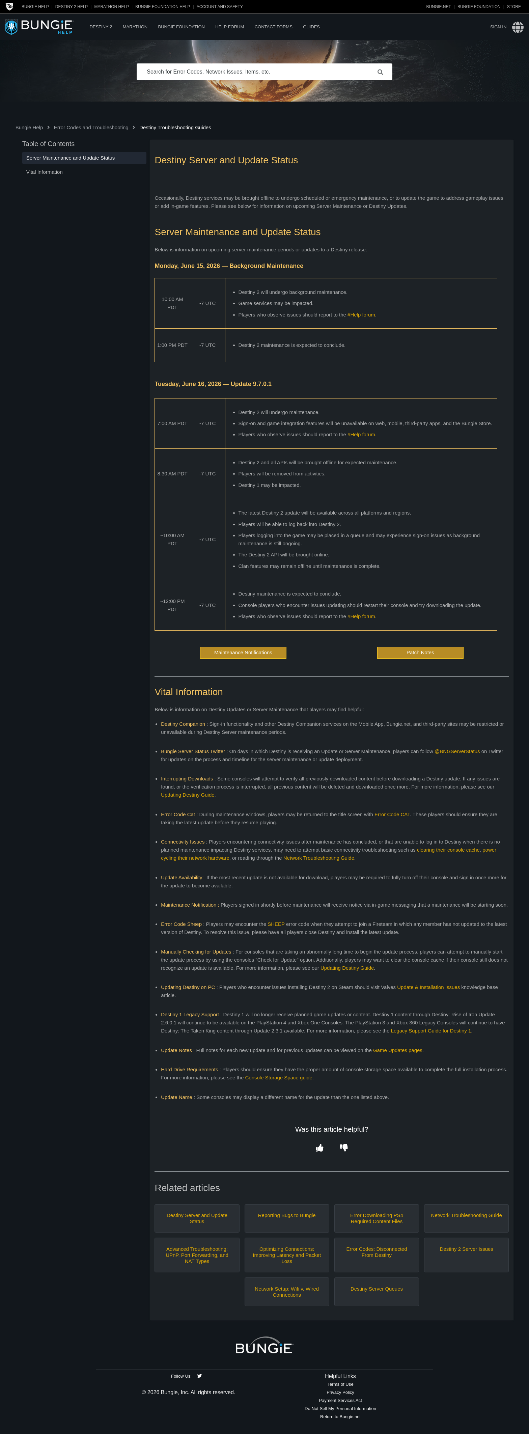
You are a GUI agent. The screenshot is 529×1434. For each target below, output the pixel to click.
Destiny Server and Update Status (197, 1218)
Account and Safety (220, 6)
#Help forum (361, 315)
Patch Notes (420, 652)
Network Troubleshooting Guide (318, 858)
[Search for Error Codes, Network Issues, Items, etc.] (264, 71)
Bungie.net (438, 6)
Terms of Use (340, 1384)
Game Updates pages (397, 1050)
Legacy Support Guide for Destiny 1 (431, 1030)
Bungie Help (35, 6)
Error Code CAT (392, 814)
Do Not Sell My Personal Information (340, 1408)
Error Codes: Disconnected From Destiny (376, 1252)
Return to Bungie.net (340, 1416)
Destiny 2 (100, 26)
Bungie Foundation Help (162, 6)
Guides (311, 26)
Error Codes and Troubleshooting (91, 127)
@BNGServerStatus (457, 751)
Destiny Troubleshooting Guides (175, 127)
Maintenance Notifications (243, 652)
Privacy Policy (340, 1392)
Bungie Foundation (479, 6)
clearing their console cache (448, 850)
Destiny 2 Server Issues (466, 1249)
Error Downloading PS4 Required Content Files (376, 1218)
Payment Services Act (340, 1400)
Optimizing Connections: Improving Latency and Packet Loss (287, 1255)
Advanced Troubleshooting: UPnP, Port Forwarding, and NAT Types (197, 1255)
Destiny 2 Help (71, 6)
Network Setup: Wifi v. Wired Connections (287, 1292)
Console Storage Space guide (278, 1077)
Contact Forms (274, 26)
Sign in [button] (498, 26)
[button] (319, 1148)
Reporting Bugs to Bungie (287, 1215)
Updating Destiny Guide (187, 795)
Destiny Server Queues (377, 1289)
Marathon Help (111, 6)
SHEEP (276, 924)
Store (514, 6)
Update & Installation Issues (428, 987)
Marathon (135, 26)
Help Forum (229, 26)
